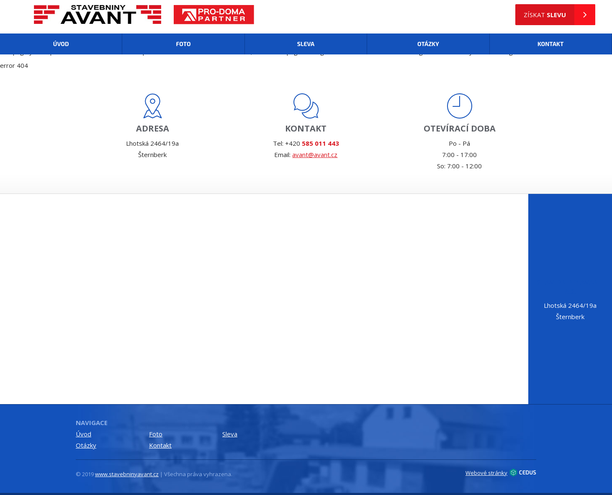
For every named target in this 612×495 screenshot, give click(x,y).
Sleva (305, 43)
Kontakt (550, 43)
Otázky (428, 43)
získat (559, 14)
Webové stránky (500, 472)
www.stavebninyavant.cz (127, 474)
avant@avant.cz (314, 154)
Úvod (61, 43)
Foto (183, 43)
